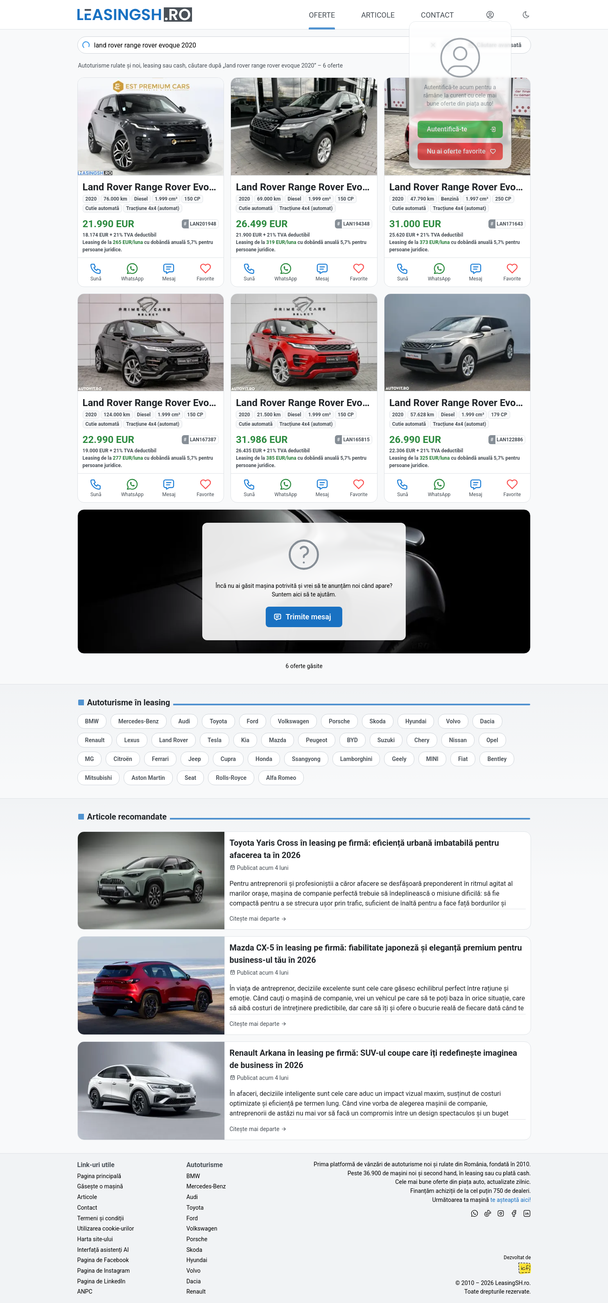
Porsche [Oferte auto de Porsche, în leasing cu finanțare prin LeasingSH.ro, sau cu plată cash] (196, 1239)
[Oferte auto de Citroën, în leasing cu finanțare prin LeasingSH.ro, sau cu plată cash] (123, 759)
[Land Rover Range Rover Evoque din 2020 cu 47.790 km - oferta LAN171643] (457, 167)
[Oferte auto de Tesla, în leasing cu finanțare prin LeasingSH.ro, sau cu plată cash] (214, 740)
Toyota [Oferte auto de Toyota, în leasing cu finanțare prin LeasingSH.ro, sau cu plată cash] (194, 1207)
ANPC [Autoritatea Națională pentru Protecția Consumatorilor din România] (85, 1291)
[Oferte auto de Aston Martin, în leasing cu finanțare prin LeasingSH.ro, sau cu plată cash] (148, 777)
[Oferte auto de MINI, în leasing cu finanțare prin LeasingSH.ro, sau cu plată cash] (432, 759)
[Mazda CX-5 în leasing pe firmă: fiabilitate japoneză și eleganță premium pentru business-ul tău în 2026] (304, 985)
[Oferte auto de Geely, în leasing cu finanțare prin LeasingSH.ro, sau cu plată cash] (399, 759)
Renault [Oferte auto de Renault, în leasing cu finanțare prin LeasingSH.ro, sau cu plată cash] (196, 1291)
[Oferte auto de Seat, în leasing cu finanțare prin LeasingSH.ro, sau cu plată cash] (190, 777)
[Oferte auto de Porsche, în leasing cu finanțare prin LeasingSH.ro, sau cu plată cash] (339, 721)
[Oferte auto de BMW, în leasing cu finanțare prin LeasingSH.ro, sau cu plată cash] (91, 721)
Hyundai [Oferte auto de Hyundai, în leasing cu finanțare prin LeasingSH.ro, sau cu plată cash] (196, 1260)
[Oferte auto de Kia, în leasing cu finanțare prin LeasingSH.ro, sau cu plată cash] (245, 740)
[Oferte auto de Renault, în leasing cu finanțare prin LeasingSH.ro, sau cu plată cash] (95, 740)
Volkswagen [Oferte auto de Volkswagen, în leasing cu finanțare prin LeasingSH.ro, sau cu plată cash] (201, 1228)
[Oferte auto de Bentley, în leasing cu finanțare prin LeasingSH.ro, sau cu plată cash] (496, 759)
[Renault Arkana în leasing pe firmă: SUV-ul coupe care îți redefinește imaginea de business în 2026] (304, 1090)
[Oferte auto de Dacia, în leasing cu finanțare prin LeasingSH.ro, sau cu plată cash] (487, 721)
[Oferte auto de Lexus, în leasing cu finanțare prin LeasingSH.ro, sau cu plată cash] (131, 740)
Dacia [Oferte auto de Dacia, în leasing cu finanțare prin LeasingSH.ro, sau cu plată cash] (193, 1281)
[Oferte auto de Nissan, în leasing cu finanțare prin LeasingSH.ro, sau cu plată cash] (458, 740)
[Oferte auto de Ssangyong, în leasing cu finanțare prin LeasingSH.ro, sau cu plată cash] (306, 759)
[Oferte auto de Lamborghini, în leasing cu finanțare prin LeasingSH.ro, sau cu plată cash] (356, 759)
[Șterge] (433, 45)
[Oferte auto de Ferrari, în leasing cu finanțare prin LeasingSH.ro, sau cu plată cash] (160, 759)
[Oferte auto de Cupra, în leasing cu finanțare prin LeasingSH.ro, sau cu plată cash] (228, 759)
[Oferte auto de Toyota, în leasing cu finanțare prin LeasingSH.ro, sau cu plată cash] (218, 721)
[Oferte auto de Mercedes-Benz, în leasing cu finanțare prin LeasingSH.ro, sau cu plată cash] (139, 721)
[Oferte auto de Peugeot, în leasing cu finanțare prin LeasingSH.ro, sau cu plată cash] (316, 740)
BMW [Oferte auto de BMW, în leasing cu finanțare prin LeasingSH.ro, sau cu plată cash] (193, 1176)
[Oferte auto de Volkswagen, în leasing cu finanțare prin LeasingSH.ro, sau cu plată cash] (293, 721)
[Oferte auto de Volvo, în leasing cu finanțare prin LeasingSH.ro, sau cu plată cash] (453, 721)
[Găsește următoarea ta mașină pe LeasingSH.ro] (134, 14)
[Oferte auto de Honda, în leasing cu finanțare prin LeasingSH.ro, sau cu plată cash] (264, 759)
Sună (95, 272)
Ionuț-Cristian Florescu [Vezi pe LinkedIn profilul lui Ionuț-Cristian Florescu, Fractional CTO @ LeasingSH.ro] (524, 1268)
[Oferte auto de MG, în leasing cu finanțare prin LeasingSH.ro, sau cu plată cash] (89, 759)
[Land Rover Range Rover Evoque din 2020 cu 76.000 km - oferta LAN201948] (151, 167)
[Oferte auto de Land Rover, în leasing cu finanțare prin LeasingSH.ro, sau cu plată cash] (173, 740)
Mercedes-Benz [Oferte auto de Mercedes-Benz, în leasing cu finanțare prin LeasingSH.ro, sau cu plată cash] (206, 1186)
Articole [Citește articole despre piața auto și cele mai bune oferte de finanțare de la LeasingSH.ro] (87, 1197)
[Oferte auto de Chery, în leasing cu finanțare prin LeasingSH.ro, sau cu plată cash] (422, 740)
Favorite (205, 272)
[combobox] (267, 45)
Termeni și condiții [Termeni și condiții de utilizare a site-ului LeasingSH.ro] (100, 1218)
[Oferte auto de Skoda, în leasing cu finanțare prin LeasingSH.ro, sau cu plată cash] (377, 721)
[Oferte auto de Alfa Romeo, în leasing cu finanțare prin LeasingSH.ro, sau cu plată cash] (281, 777)
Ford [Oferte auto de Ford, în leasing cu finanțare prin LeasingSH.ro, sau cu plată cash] (192, 1218)
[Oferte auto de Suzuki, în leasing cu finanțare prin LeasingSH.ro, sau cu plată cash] (386, 740)
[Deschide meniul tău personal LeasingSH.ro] (490, 15)
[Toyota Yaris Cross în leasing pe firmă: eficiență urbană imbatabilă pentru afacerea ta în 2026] (304, 880)
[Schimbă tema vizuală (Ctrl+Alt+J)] (526, 15)
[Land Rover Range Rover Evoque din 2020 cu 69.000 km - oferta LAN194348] (304, 167)
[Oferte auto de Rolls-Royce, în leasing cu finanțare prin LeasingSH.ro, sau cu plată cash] (231, 777)
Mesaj (168, 272)
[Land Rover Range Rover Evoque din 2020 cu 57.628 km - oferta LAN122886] (457, 384)
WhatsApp (132, 272)
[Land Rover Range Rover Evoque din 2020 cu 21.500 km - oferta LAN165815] (304, 384)
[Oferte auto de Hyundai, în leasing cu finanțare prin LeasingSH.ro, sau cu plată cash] (416, 721)
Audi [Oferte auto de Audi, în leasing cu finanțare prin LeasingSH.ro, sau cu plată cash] (192, 1197)
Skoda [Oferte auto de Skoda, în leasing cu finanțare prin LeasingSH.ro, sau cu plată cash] (194, 1250)
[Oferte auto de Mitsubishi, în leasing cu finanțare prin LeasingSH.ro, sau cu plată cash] (98, 777)
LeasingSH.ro (512, 1283)
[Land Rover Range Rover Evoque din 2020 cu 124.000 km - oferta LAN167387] (151, 384)
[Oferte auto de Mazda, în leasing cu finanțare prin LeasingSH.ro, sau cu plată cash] (277, 740)
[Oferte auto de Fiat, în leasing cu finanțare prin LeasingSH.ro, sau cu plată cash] (463, 759)
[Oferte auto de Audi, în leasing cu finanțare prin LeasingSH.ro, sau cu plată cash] (184, 721)
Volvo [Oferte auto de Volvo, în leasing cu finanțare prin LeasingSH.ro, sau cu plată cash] (193, 1270)
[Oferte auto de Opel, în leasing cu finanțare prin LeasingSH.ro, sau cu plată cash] (492, 740)
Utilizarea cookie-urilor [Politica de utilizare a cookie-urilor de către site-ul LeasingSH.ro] (105, 1228)
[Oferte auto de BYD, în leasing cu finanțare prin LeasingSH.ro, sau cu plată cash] (352, 740)
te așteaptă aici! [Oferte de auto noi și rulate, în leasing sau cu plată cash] (510, 1200)
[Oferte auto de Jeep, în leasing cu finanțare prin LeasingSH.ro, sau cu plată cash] (195, 759)
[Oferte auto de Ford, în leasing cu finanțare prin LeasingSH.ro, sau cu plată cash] (252, 721)
